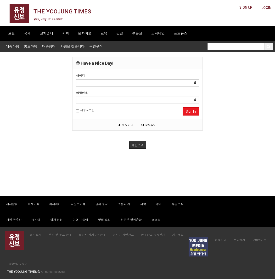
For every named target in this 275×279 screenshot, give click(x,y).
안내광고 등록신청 (153, 234)
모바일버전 (259, 240)
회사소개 (35, 234)
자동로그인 (85, 110)
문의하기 (239, 240)
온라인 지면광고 (123, 234)
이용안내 (220, 240)
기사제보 (178, 234)
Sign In (191, 111)
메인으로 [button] (137, 145)
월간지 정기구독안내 (92, 234)
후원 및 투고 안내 (60, 234)
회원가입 (125, 125)
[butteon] (266, 8)
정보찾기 (149, 125)
